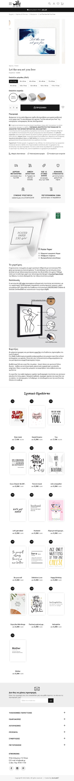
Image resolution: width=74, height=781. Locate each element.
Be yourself (18, 578)
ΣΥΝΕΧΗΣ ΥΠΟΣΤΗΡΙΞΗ (23, 195)
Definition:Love (37, 578)
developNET (55, 778)
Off (44, 10)
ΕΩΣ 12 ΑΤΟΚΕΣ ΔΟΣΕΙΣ (44, 174)
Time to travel (37, 484)
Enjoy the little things (18, 624)
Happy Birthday (56, 578)
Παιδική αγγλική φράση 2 (38, 624)
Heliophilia (56, 624)
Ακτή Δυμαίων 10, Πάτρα (19, 758)
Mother (17, 671)
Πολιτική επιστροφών (37, 153)
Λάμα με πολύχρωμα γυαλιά (58, 531)
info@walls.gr (20, 760)
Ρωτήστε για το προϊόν (57, 153)
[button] (10, 3)
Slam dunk (18, 437)
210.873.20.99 (29, 198)
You (56, 437)
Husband (37, 531)
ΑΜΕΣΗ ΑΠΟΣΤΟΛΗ (30, 173)
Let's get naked (18, 531)
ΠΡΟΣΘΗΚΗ (40, 107)
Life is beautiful (56, 484)
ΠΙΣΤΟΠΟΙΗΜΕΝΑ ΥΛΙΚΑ (51, 195)
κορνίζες (37, 352)
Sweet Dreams (37, 437)
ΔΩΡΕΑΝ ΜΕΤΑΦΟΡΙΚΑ (16, 173)
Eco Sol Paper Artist (56, 274)
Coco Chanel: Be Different (19, 484)
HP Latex (22, 283)
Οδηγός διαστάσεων (18, 153)
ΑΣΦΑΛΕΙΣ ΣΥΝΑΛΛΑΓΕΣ (58, 173)
